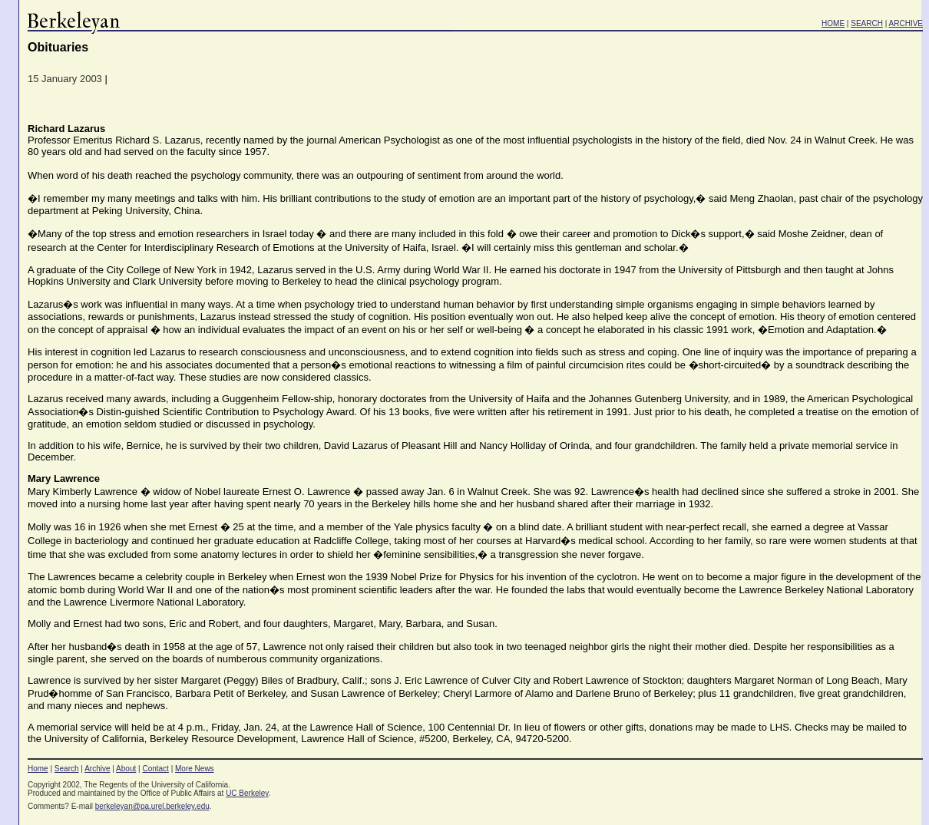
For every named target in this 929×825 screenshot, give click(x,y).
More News (194, 768)
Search (67, 768)
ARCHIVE (906, 23)
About (126, 768)
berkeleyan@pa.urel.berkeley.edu (152, 806)
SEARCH (867, 23)
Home (38, 768)
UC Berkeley (247, 793)
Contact (155, 768)
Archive (97, 768)
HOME (833, 23)
